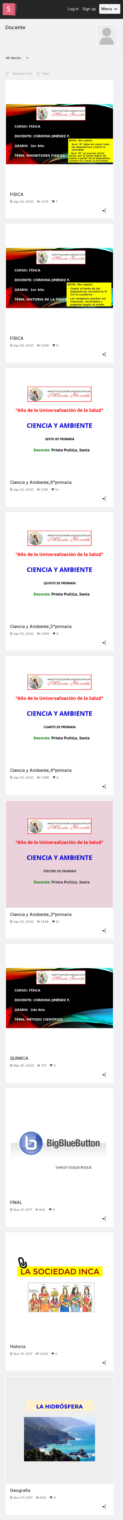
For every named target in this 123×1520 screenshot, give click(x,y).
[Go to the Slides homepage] (9, 9)
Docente (15, 27)
